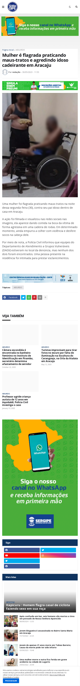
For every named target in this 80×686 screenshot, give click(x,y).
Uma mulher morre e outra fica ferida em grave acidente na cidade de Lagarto (43, 661)
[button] (3, 7)
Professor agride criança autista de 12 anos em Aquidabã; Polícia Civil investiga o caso (16, 401)
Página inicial (8, 50)
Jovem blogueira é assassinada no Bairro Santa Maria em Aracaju (46, 632)
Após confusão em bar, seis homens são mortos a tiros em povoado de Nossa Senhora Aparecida (47, 617)
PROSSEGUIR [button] (11, 680)
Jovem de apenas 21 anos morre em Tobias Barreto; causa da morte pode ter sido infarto (45, 646)
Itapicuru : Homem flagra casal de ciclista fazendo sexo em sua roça (38, 606)
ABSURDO (20, 50)
